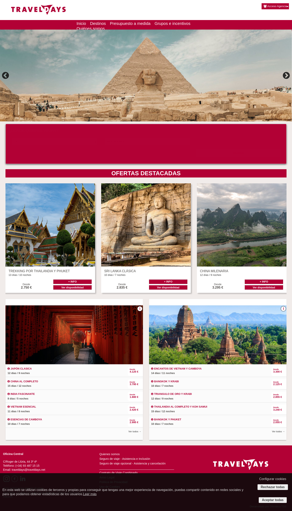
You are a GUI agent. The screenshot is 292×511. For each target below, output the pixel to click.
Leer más (90, 494)
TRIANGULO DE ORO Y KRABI (171, 393)
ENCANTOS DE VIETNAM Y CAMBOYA (176, 368)
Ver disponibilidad (72, 287)
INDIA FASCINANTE (21, 393)
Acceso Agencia (275, 6)
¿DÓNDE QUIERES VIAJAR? (33, 130)
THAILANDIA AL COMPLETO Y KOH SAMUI (179, 406)
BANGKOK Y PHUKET (166, 419)
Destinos (98, 23)
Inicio (81, 23)
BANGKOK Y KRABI (165, 381)
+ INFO (72, 281)
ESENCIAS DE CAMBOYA (25, 419)
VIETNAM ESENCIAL (22, 406)
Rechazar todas (273, 487)
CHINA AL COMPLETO (23, 381)
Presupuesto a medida (130, 23)
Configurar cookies (272, 479)
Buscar (238, 153)
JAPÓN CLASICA (20, 368)
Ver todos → (134, 431)
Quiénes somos (91, 28)
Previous (6, 75)
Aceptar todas (273, 500)
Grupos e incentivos (172, 23)
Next (286, 75)
